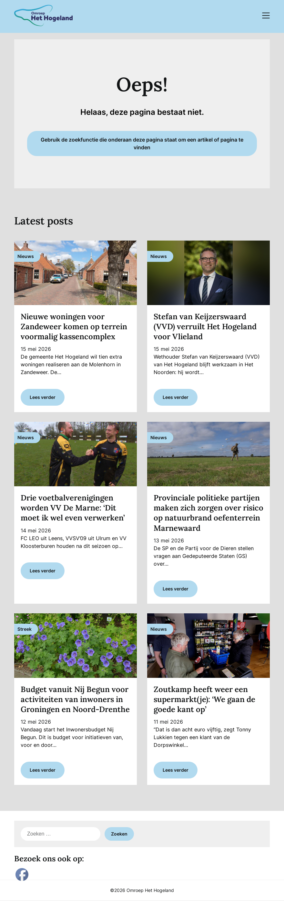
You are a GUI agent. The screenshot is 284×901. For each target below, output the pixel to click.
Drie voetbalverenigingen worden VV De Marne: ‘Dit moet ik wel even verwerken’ (73, 508)
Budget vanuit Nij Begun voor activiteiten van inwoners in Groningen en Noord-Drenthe (75, 699)
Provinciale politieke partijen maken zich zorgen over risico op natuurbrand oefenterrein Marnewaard (208, 513)
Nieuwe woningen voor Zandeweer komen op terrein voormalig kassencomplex (74, 327)
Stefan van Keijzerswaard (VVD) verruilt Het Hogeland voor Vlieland (205, 327)
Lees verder (43, 397)
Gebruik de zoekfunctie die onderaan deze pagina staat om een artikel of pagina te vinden (142, 143)
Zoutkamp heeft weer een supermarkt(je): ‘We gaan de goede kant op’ (204, 699)
